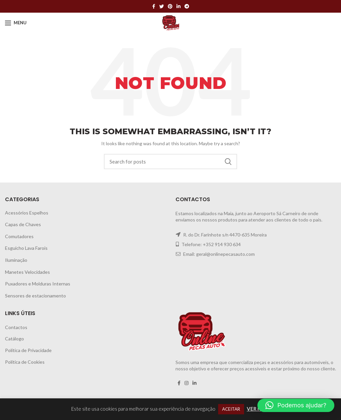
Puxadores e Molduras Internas (37, 283)
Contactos (16, 327)
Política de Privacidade (28, 350)
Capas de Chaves (23, 224)
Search (228, 161)
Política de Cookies (25, 362)
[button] (295, 405)
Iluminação (16, 260)
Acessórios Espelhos (26, 212)
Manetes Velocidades (27, 272)
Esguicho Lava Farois (26, 248)
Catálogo (14, 338)
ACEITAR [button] (231, 409)
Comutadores (19, 236)
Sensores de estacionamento (35, 295)
